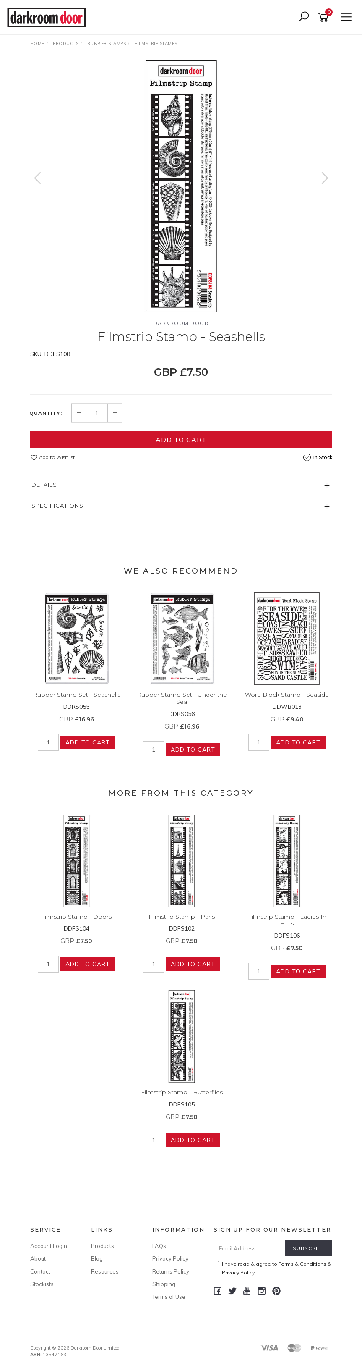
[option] (181, 186)
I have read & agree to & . (272, 1268)
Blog (97, 1258)
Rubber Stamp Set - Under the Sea (182, 698)
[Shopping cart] (324, 17)
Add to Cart (181, 439)
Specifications (57, 505)
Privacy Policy (170, 1258)
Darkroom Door (181, 323)
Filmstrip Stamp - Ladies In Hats (287, 920)
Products (102, 1246)
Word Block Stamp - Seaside (287, 694)
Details (44, 484)
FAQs (159, 1246)
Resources (105, 1271)
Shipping (163, 1284)
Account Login (48, 1246)
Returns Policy (170, 1271)
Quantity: (45, 413)
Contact (40, 1271)
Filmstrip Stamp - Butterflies (182, 1092)
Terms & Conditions (302, 1264)
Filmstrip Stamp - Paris (181, 916)
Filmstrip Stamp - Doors (76, 916)
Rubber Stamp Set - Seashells (76, 694)
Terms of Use (168, 1296)
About (38, 1258)
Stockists (42, 1284)
